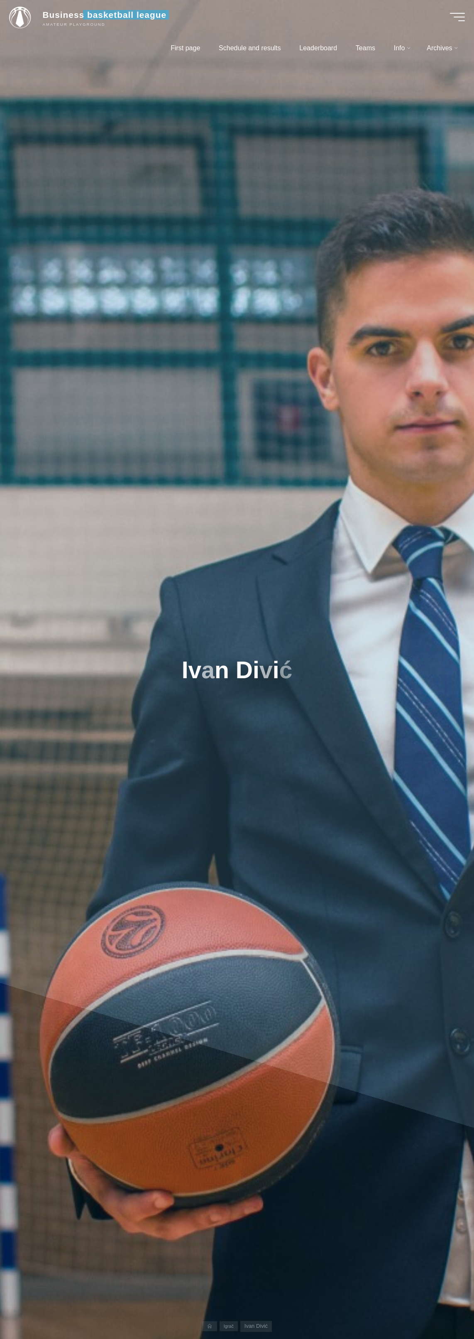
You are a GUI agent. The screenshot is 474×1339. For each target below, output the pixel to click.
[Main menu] (453, 20)
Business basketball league (108, 17)
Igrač (229, 1326)
